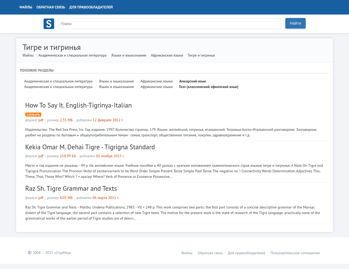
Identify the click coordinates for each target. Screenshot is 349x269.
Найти (295, 23)
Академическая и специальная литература (72, 55)
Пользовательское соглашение (295, 253)
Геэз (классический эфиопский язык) (208, 86)
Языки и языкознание (128, 55)
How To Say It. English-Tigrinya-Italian (78, 105)
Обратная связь (50, 7)
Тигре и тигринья (201, 55)
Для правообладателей (91, 7)
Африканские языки (167, 55)
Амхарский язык (192, 81)
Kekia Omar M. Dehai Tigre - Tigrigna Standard (90, 147)
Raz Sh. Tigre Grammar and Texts (71, 188)
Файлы (26, 7)
